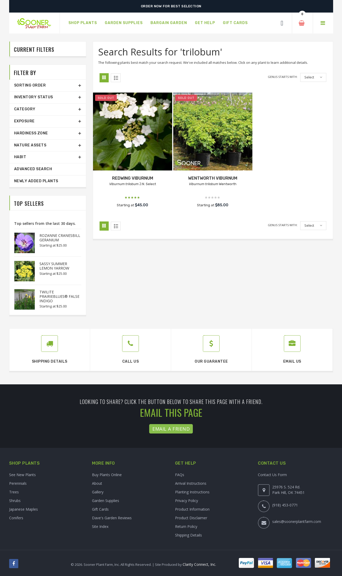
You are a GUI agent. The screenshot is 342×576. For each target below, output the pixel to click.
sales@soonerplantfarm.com (296, 521)
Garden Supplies (105, 500)
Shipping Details (188, 535)
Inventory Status (33, 97)
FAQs (179, 474)
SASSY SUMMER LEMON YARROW (54, 265)
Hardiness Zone (31, 133)
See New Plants (22, 474)
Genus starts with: (283, 77)
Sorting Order (30, 85)
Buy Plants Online (107, 474)
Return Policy (186, 526)
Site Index (100, 526)
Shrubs (15, 500)
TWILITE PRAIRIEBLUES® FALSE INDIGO (59, 296)
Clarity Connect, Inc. (199, 564)
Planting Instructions (192, 491)
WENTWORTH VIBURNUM (212, 178)
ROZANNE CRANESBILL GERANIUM (59, 237)
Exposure (24, 121)
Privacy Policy (186, 500)
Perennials (18, 483)
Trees (14, 491)
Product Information (192, 509)
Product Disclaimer (191, 517)
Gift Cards (100, 509)
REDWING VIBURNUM (132, 178)
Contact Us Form (272, 474)
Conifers (16, 517)
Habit (20, 157)
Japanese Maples (23, 509)
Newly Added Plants (36, 181)
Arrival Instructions (190, 483)
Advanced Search (33, 169)
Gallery (97, 491)
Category (25, 109)
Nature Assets (30, 145)
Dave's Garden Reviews (112, 517)
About (97, 483)
